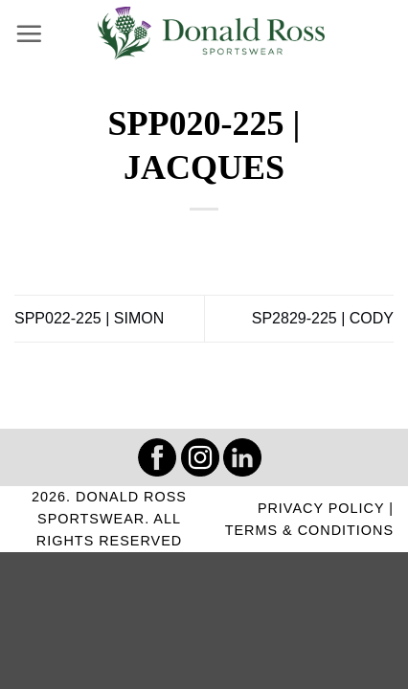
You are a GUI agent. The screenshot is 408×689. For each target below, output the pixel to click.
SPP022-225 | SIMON (89, 318)
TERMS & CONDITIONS (309, 530)
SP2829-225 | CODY (323, 318)
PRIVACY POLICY (321, 508)
